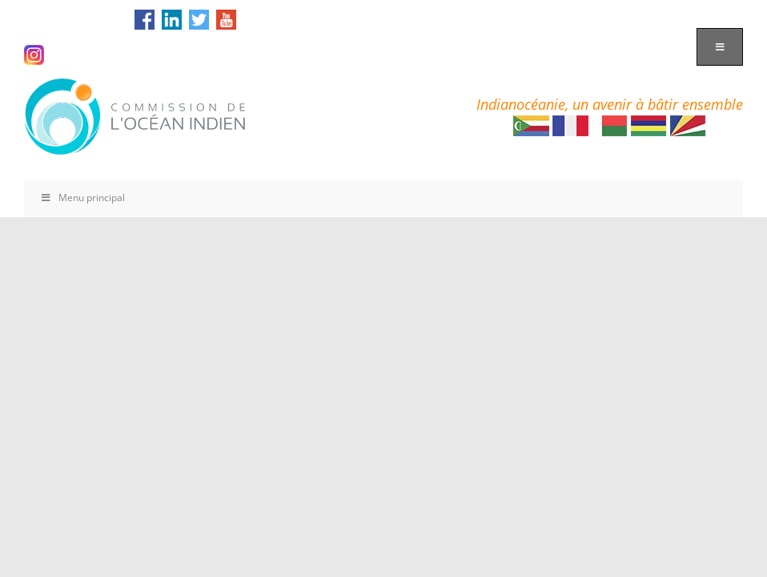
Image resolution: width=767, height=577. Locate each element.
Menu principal (82, 197)
